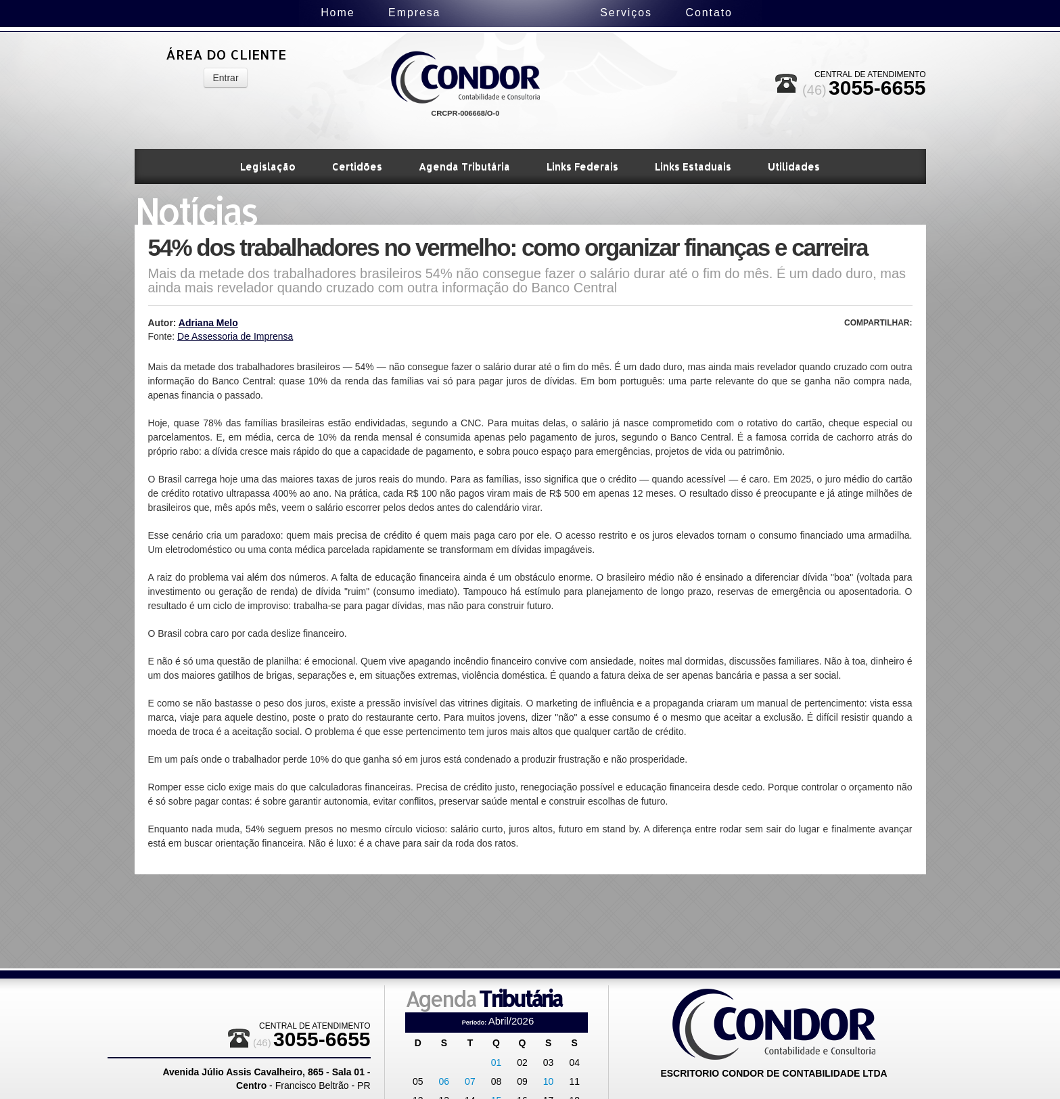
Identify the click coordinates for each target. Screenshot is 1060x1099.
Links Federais (582, 166)
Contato (764, 12)
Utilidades (794, 166)
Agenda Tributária (464, 166)
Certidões (357, 166)
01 (496, 1062)
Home (281, 12)
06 (444, 1081)
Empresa (359, 12)
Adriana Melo (208, 322)
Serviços (681, 12)
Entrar (225, 77)
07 (470, 1081)
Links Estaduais (693, 166)
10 (548, 1081)
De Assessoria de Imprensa (235, 336)
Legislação (268, 166)
